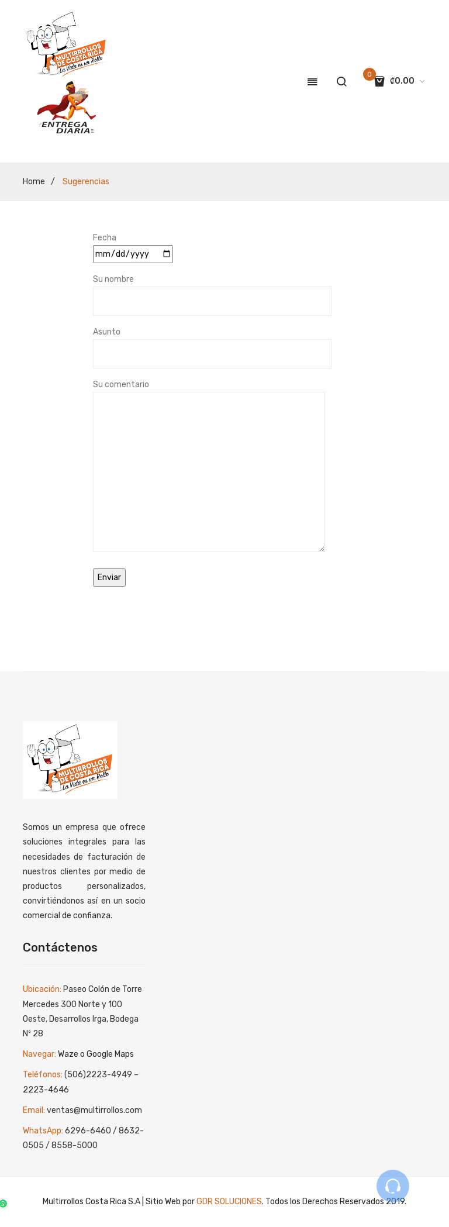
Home (34, 182)
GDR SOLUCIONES (229, 1202)
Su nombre (212, 290)
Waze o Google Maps (96, 1054)
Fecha (133, 246)
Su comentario (209, 467)
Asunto (212, 343)
